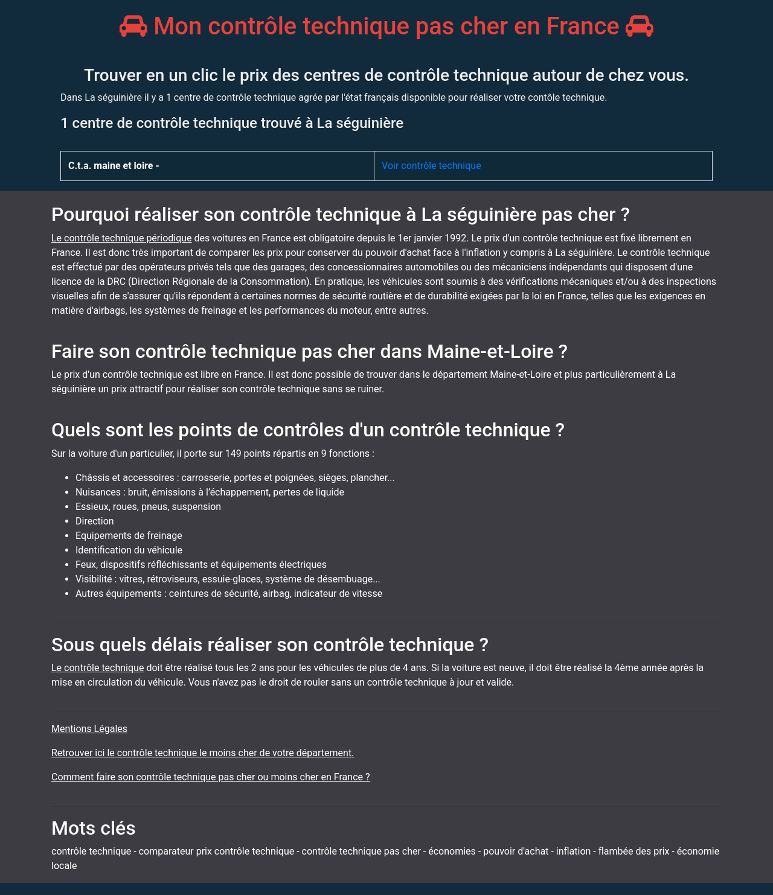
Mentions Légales (89, 728)
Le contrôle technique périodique (121, 238)
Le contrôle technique (97, 668)
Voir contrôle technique (431, 165)
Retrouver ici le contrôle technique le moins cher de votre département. (202, 753)
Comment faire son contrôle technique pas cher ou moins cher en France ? (210, 777)
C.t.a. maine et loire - (113, 165)
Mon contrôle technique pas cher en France (386, 26)
